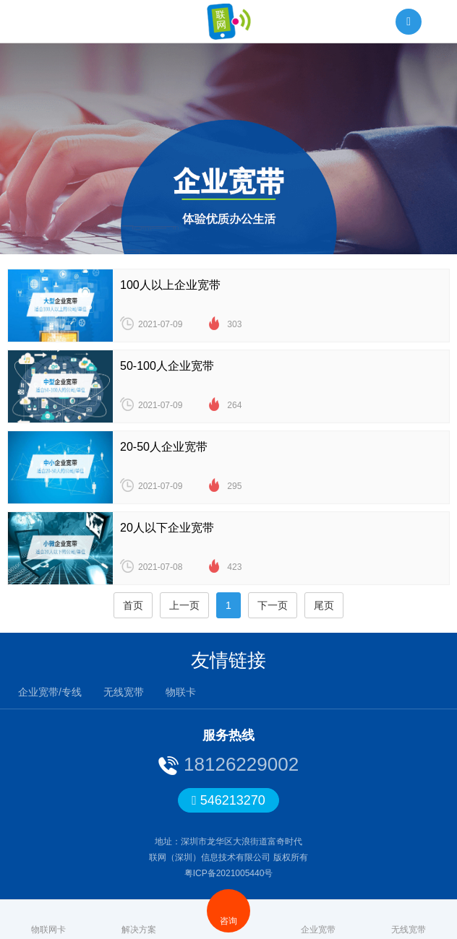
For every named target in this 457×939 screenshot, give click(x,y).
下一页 (272, 605)
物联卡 (181, 692)
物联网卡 (48, 919)
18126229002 (239, 764)
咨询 (228, 910)
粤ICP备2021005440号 (228, 873)
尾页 (324, 605)
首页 (133, 605)
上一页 (184, 605)
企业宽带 (318, 919)
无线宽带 (123, 692)
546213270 (228, 800)
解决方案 (138, 919)
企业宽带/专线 (50, 692)
